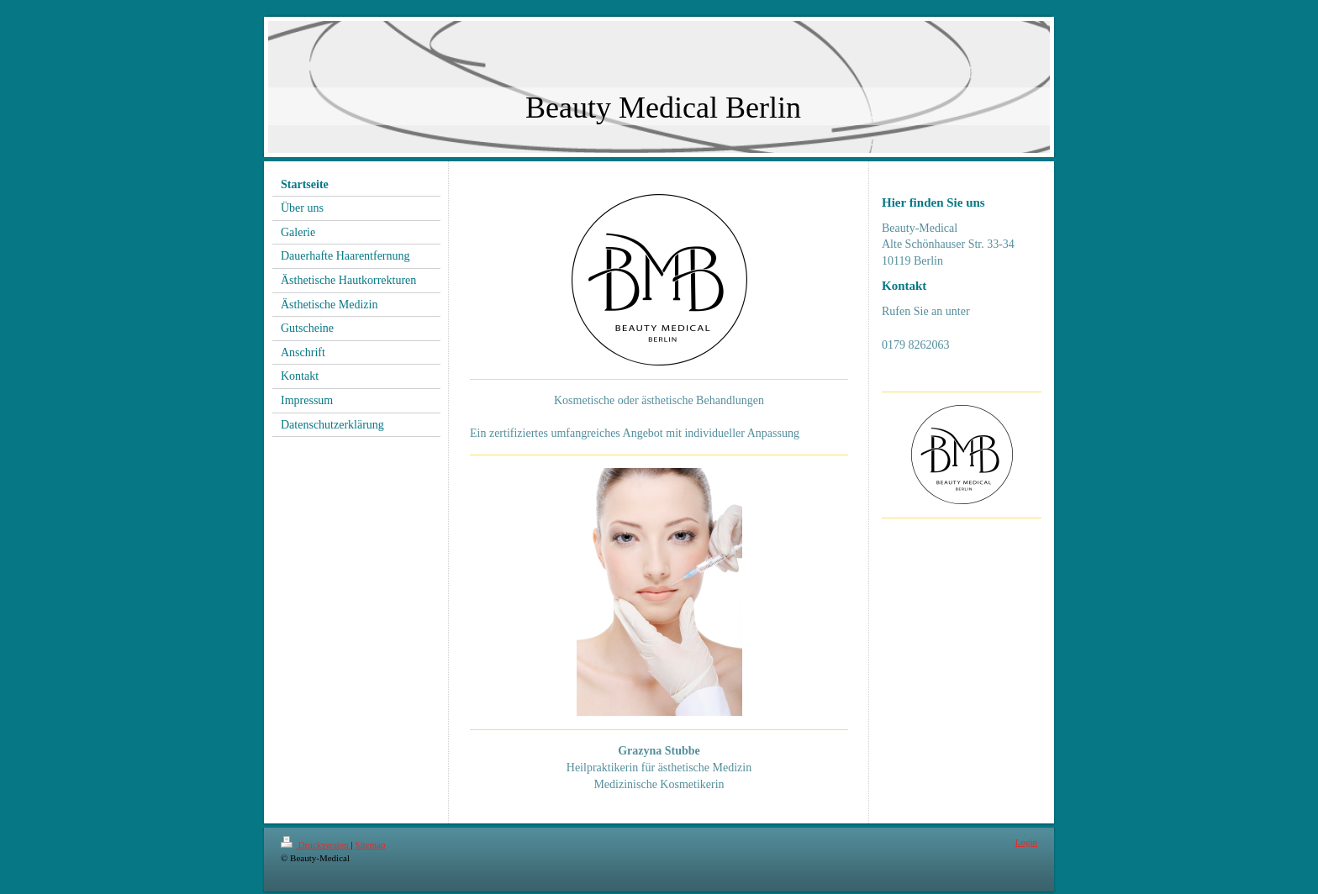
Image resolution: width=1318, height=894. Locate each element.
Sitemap (370, 844)
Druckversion (316, 844)
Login (1026, 842)
